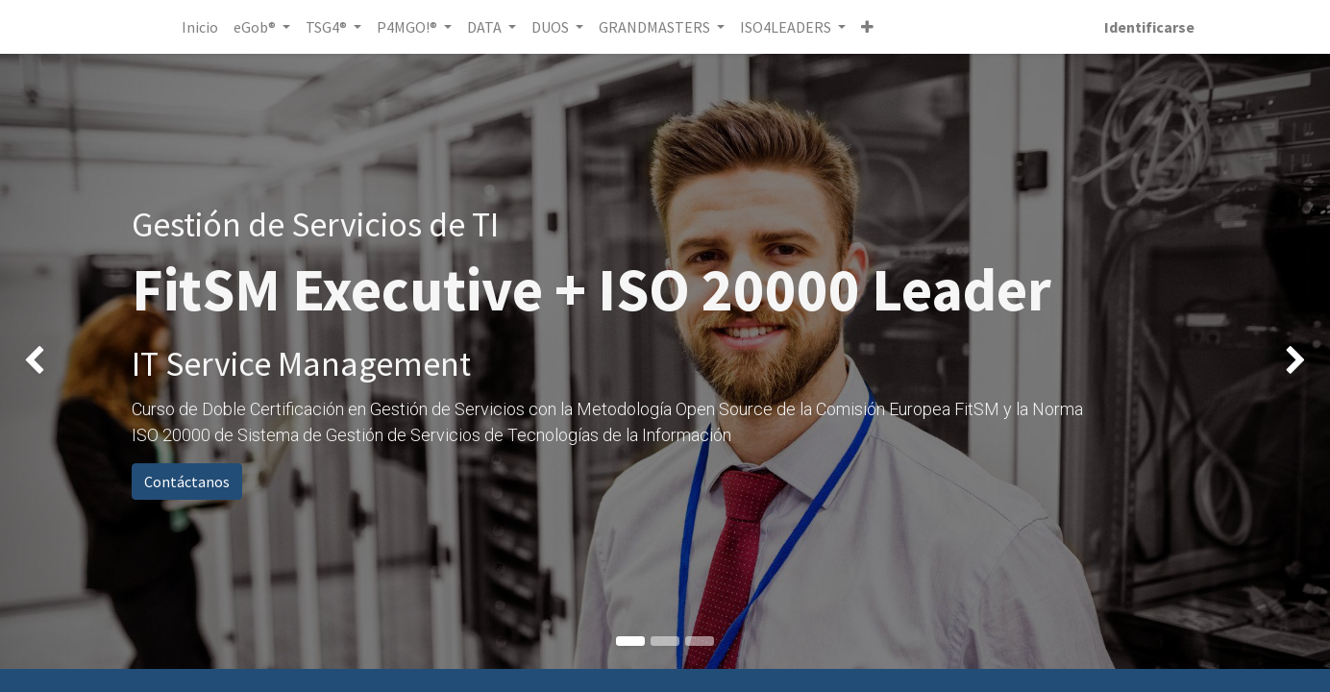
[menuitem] (204, 27)
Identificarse (1145, 27)
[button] (872, 27)
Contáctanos (187, 481)
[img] (53, 361)
